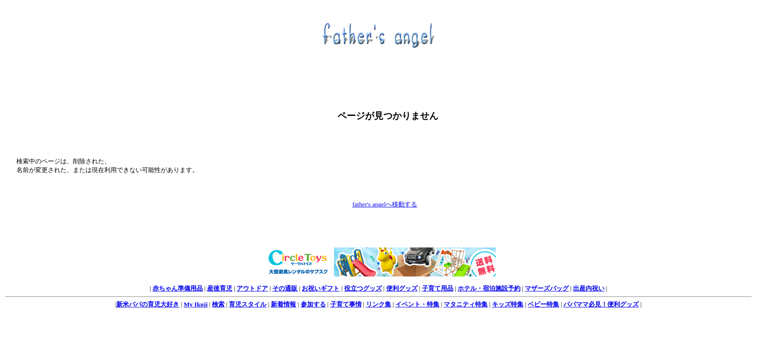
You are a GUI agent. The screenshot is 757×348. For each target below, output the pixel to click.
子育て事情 (346, 304)
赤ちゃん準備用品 (178, 288)
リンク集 (378, 304)
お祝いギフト (320, 288)
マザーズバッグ (547, 288)
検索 (218, 304)
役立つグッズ (363, 288)
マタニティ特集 (466, 304)
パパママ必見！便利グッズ (601, 304)
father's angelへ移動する (384, 204)
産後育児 (219, 288)
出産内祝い (588, 288)
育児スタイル (247, 304)
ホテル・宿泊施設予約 (489, 288)
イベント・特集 (417, 304)
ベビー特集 (543, 304)
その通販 (284, 288)
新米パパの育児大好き (147, 304)
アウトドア (252, 288)
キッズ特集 (507, 304)
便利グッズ (402, 288)
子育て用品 (437, 288)
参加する (313, 304)
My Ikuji (196, 304)
